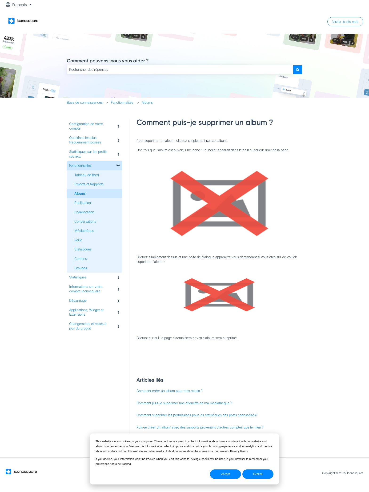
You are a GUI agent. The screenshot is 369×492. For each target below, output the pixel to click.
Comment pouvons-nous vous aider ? (108, 60)
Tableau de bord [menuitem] (86, 175)
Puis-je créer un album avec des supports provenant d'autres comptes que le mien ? (200, 427)
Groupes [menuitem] (80, 268)
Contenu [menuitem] (80, 259)
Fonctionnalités (122, 102)
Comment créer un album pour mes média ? (169, 391)
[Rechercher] (297, 69)
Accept (225, 474)
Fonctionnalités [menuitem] (80, 165)
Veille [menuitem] (78, 240)
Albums (147, 102)
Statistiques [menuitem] (83, 249)
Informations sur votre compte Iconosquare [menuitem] (85, 289)
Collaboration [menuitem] (84, 212)
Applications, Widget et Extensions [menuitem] (86, 312)
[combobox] (180, 69)
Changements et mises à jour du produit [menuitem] (87, 326)
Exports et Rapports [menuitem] (89, 184)
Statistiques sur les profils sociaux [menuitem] (88, 154)
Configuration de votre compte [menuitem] (86, 126)
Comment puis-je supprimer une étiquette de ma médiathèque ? (184, 403)
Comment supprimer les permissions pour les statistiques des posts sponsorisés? (196, 415)
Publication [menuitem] (82, 203)
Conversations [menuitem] (85, 221)
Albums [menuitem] (79, 193)
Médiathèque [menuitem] (84, 231)
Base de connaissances (85, 102)
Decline (258, 474)
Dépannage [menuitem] (78, 300)
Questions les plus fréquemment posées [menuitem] (85, 140)
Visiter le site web (345, 22)
